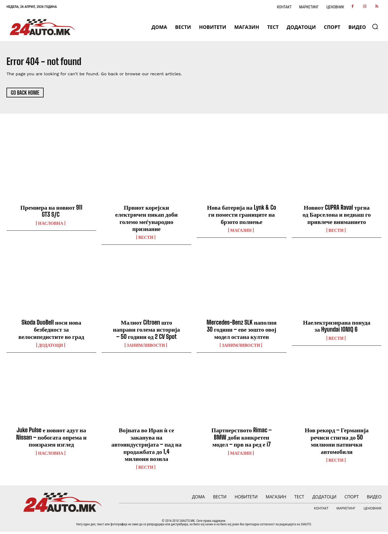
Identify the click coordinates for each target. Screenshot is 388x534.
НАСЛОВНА (50, 225)
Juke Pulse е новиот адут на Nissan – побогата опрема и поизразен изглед (51, 439)
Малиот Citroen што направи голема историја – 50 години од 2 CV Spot (146, 331)
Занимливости (146, 347)
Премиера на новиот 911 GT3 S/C (51, 213)
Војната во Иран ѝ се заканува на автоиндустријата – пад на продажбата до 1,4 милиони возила (146, 447)
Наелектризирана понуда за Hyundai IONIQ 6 (336, 328)
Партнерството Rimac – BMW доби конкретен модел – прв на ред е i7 (242, 439)
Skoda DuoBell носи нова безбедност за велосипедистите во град (51, 331)
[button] (375, 26)
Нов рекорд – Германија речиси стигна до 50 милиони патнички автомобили (337, 443)
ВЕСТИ (145, 239)
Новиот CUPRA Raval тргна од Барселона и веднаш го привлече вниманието (337, 216)
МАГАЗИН (241, 232)
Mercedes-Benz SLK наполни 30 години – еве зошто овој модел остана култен (242, 331)
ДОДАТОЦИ (50, 347)
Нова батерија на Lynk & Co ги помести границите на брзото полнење (241, 216)
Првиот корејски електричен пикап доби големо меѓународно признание (146, 220)
